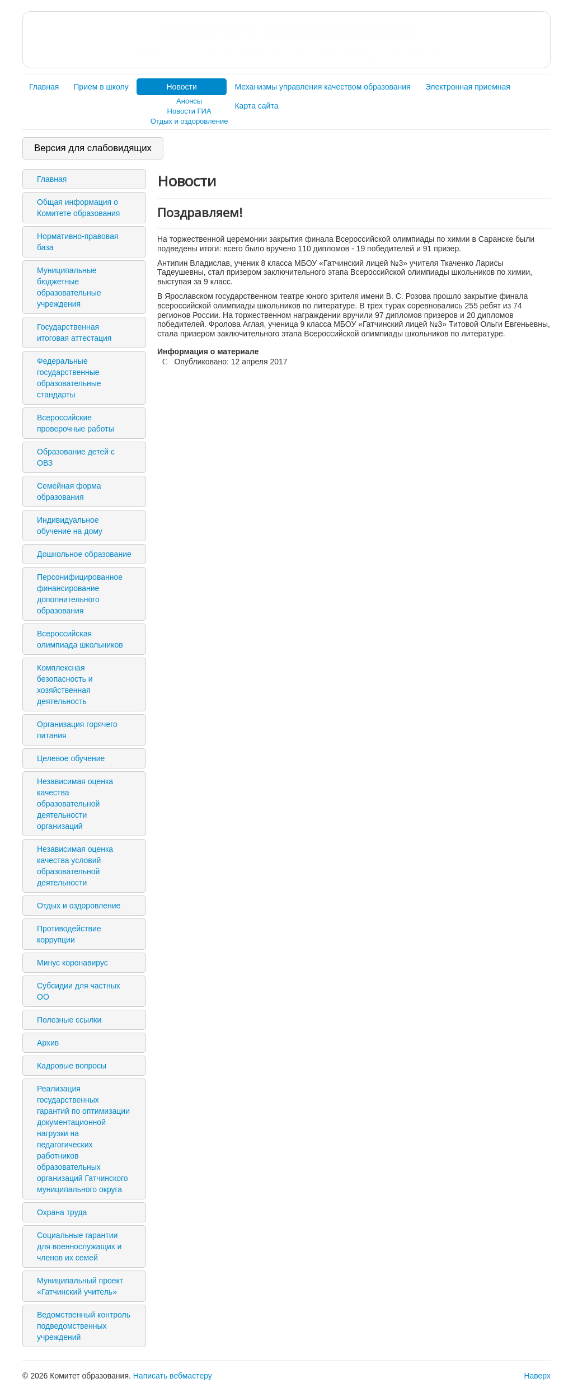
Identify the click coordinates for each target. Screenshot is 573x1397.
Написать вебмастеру (172, 1375)
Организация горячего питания (77, 730)
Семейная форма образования (69, 491)
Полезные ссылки (69, 1019)
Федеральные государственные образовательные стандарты (69, 378)
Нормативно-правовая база (78, 242)
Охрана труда (62, 1212)
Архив (48, 1042)
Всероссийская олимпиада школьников (80, 639)
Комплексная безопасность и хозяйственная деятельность (65, 684)
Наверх (537, 1375)
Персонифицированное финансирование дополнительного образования (80, 594)
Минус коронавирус (72, 962)
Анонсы (189, 101)
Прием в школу (100, 86)
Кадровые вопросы (71, 1065)
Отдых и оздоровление (189, 121)
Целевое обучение (71, 758)
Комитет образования (286, 39)
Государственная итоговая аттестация (74, 332)
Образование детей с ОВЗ (76, 457)
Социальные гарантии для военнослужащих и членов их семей (79, 1246)
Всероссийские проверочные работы (75, 423)
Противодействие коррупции (69, 934)
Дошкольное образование (84, 554)
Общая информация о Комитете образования (78, 208)
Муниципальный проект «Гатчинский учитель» (80, 1286)
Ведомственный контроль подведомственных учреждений (83, 1326)
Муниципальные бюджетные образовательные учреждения (69, 287)
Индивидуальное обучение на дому (69, 525)
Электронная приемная (467, 86)
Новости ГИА (189, 111)
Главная (44, 86)
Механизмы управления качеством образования (322, 86)
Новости (182, 86)
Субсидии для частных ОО (78, 991)
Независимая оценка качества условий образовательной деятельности (75, 866)
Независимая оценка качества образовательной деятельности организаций (75, 804)
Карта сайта (256, 105)
